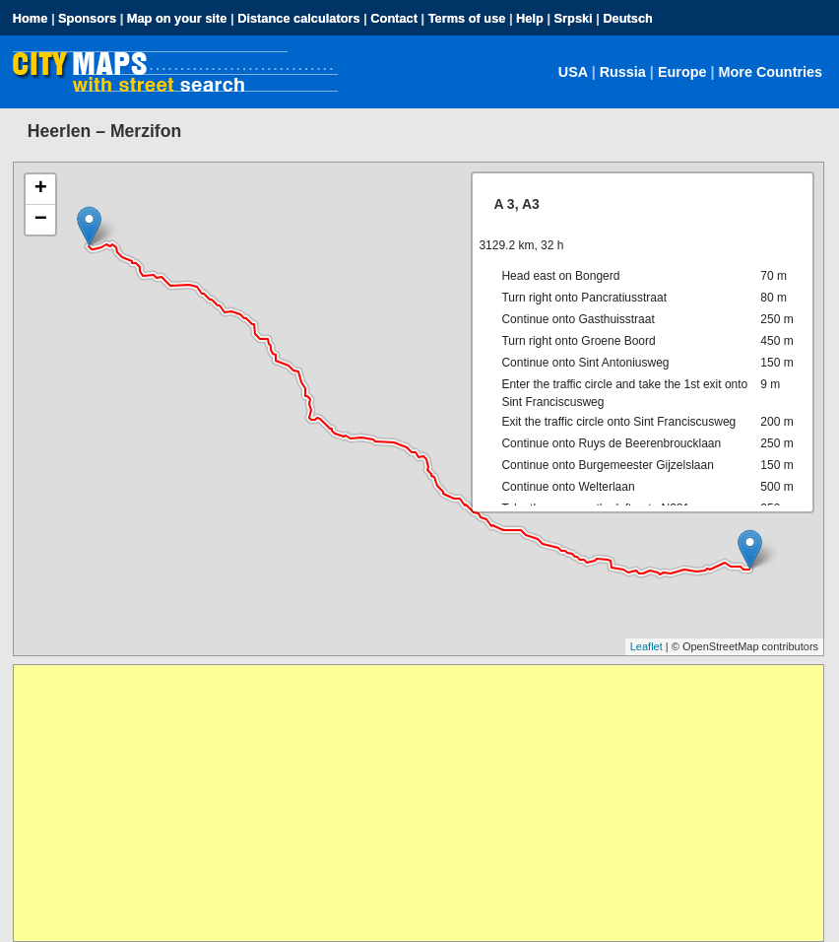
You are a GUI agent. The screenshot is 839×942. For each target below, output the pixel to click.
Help (530, 18)
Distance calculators (298, 18)
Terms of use (467, 18)
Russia (623, 72)
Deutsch (628, 18)
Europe (682, 72)
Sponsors (87, 18)
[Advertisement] (418, 803)
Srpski (573, 18)
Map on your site (177, 18)
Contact (394, 18)
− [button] (40, 220)
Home (30, 18)
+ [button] (40, 189)
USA (573, 72)
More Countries (771, 72)
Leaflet (646, 646)
